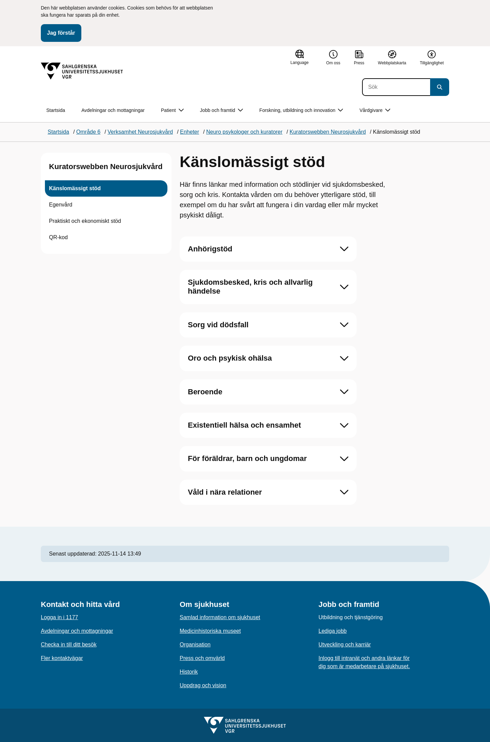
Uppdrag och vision (203, 685)
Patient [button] (172, 110)
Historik (189, 672)
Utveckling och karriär (344, 644)
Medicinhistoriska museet (210, 631)
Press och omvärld (202, 658)
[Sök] (396, 87)
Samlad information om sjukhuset (220, 617)
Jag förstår (61, 33)
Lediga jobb (332, 631)
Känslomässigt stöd (75, 188)
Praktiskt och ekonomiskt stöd (85, 221)
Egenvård (60, 205)
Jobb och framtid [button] (221, 110)
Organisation (195, 644)
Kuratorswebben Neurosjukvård (106, 166)
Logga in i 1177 (59, 617)
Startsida (55, 110)
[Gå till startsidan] (82, 71)
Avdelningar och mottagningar (113, 110)
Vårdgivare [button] (374, 110)
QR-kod (58, 237)
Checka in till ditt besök (69, 644)
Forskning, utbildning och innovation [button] (301, 110)
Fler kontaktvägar (62, 658)
